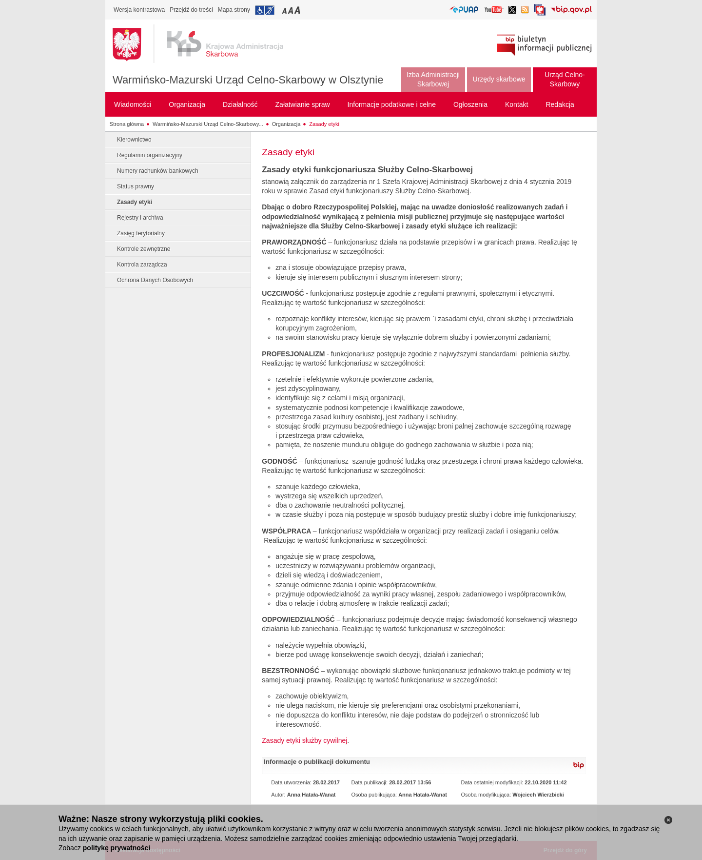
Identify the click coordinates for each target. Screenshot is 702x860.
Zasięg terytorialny (141, 233)
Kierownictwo (134, 139)
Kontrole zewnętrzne (143, 249)
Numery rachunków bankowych (157, 170)
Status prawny (135, 186)
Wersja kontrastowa (139, 9)
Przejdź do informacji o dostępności (264, 10)
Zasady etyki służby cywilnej (304, 740)
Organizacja (286, 124)
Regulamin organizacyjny (149, 155)
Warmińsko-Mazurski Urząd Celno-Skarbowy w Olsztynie (248, 79)
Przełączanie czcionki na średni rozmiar (291, 10)
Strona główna (127, 124)
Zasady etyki (324, 124)
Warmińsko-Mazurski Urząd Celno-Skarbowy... (208, 124)
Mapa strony (234, 9)
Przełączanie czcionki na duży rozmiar (298, 10)
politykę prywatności (116, 848)
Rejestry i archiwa (140, 217)
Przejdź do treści (191, 9)
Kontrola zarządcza (142, 264)
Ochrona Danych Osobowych (155, 280)
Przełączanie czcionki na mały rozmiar (285, 10)
